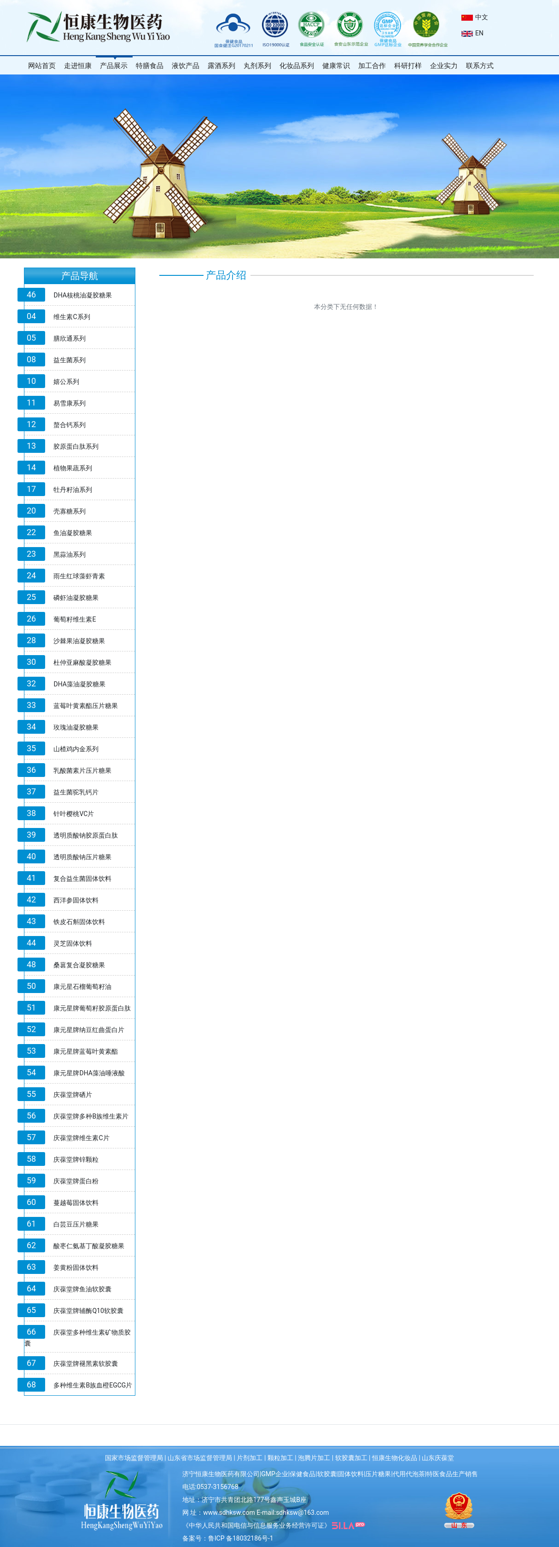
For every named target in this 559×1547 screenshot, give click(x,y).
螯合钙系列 (69, 424)
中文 (474, 17)
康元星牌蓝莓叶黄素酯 (85, 1051)
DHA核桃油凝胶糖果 (82, 295)
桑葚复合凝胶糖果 (79, 965)
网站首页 (42, 66)
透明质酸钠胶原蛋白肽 (85, 835)
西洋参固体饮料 (76, 900)
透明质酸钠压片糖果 (82, 857)
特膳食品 (149, 66)
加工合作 (372, 66)
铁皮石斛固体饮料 (79, 921)
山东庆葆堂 (438, 1457)
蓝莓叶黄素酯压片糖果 (85, 705)
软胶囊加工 (351, 1457)
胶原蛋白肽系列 (76, 446)
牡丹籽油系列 (72, 489)
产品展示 (114, 66)
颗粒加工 (280, 1457)
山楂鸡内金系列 (76, 749)
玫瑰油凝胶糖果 (76, 727)
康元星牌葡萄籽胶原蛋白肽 (92, 1008)
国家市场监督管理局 (134, 1457)
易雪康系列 (69, 403)
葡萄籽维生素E (74, 619)
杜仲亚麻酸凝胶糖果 (82, 662)
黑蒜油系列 (69, 554)
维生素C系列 (71, 316)
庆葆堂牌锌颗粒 (76, 1159)
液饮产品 (185, 66)
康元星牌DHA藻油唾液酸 (88, 1073)
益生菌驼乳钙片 (76, 792)
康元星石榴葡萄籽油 (82, 986)
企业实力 (444, 66)
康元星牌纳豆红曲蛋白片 (88, 1029)
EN (472, 33)
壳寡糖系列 (69, 511)
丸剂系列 (257, 66)
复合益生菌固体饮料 (82, 878)
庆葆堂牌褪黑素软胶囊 (85, 1363)
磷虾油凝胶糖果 (76, 597)
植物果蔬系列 (72, 468)
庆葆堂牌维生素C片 (81, 1138)
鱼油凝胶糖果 (72, 533)
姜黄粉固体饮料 (76, 1267)
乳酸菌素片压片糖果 (82, 770)
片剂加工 (249, 1457)
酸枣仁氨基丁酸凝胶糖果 (88, 1246)
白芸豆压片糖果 (76, 1224)
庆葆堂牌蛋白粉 (76, 1181)
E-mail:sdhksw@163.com (292, 1512)
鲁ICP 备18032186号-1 (241, 1538)
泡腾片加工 (314, 1457)
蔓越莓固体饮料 (76, 1202)
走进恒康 (78, 66)
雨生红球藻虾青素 (79, 576)
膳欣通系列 (69, 338)
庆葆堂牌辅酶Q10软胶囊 (88, 1310)
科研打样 (408, 66)
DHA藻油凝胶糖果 (79, 684)
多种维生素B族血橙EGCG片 (92, 1385)
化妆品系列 (297, 66)
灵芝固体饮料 (72, 943)
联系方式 (480, 66)
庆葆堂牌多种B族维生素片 (90, 1116)
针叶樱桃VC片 (73, 813)
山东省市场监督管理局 (200, 1457)
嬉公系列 (66, 381)
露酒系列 (221, 66)
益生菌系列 (69, 360)
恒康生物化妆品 (394, 1457)
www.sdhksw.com (229, 1512)
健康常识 (336, 66)
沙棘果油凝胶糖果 (79, 641)
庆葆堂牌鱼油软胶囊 (82, 1289)
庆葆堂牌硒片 (72, 1094)
